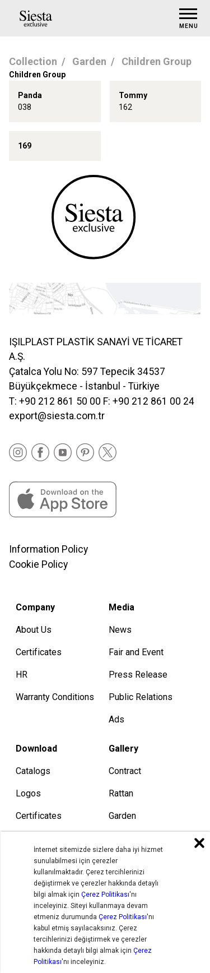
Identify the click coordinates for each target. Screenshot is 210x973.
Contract (125, 771)
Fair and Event (136, 652)
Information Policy (48, 549)
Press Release (138, 674)
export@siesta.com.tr (57, 415)
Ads (116, 719)
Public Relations (140, 697)
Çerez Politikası (105, 894)
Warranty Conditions (55, 697)
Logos (28, 793)
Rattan (121, 793)
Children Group (157, 61)
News (120, 629)
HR (21, 674)
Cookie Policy (38, 564)
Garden (89, 61)
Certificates (39, 652)
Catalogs (33, 771)
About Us (34, 629)
